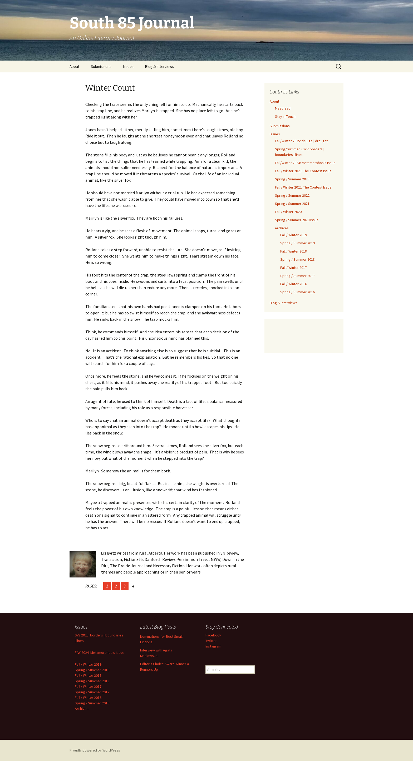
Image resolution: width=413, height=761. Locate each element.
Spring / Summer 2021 (292, 203)
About (75, 66)
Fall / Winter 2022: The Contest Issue (303, 187)
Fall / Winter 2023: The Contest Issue (303, 171)
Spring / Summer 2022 (292, 195)
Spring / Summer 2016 (297, 292)
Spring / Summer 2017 (297, 275)
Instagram (213, 646)
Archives (282, 228)
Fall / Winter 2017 (293, 267)
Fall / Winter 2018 (293, 251)
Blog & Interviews (159, 66)
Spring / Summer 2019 (297, 243)
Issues (128, 66)
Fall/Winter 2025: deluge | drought (301, 141)
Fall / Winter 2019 (293, 235)
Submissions (101, 66)
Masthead (283, 108)
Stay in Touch (285, 116)
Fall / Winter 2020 (288, 211)
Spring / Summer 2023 (292, 179)
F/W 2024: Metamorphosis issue (99, 652)
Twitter (211, 640)
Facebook (213, 635)
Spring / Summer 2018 (297, 259)
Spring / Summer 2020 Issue (297, 220)
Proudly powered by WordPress (95, 750)
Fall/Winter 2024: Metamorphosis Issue (305, 162)
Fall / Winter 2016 (293, 283)
